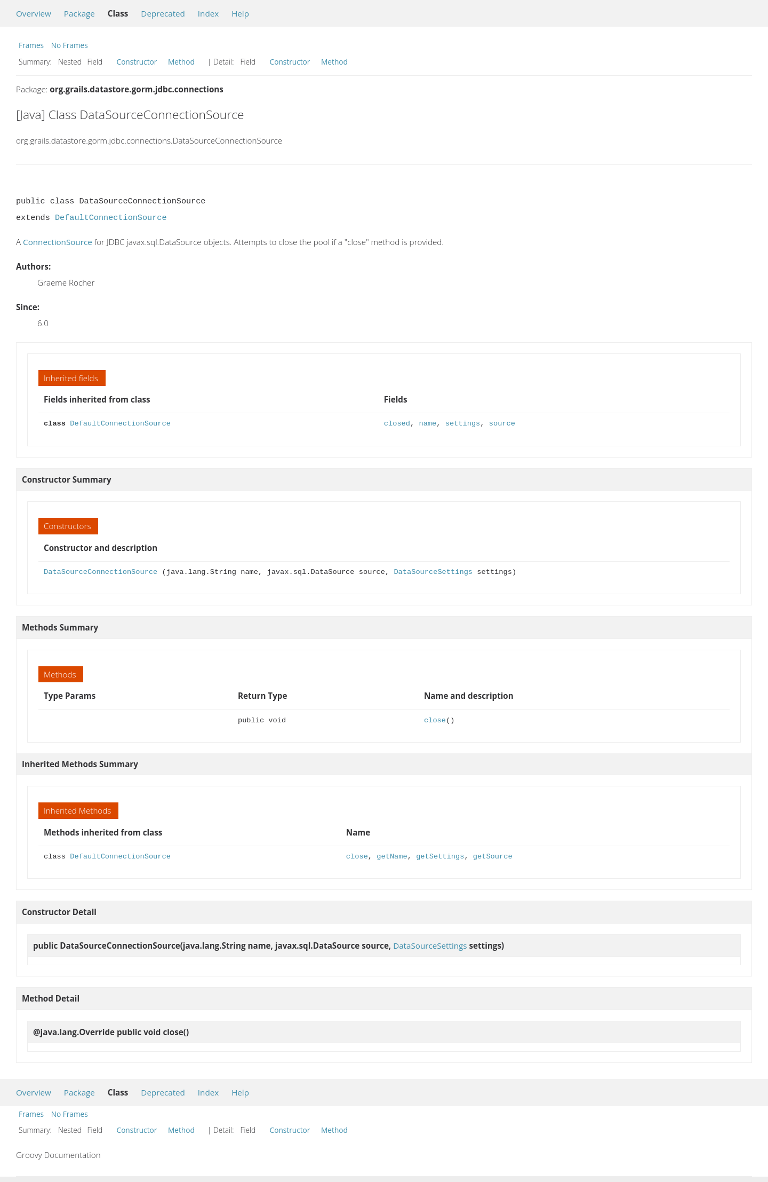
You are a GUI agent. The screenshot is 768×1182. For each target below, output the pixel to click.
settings (463, 424)
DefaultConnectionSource (111, 217)
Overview (33, 13)
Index (208, 13)
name (427, 424)
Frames (31, 45)
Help (240, 13)
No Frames (69, 45)
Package (79, 13)
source (502, 424)
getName (392, 857)
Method (181, 62)
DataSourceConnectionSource (100, 572)
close (435, 720)
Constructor (137, 62)
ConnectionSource (57, 242)
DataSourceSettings (433, 572)
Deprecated (163, 13)
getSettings (440, 857)
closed (397, 424)
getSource (493, 857)
